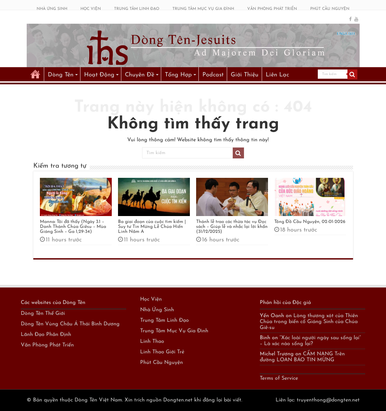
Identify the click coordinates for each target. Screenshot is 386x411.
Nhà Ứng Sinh (157, 310)
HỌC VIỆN (90, 9)
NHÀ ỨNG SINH (52, 9)
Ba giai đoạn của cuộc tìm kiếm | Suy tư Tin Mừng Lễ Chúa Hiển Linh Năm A (152, 226)
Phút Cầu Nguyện (161, 362)
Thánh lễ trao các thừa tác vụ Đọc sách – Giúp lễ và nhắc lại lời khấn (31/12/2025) (232, 226)
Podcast (212, 75)
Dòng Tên (61, 75)
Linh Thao (152, 341)
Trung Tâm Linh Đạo (164, 320)
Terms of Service (279, 378)
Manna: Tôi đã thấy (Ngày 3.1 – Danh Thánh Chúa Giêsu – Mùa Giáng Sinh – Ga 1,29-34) (73, 226)
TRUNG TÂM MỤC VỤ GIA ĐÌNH (203, 9)
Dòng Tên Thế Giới (43, 313)
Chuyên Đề (139, 75)
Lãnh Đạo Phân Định (46, 334)
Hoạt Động (99, 75)
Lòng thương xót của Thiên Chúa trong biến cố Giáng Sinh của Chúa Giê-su (309, 321)
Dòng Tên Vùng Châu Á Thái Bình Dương (70, 324)
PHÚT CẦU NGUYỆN (329, 9)
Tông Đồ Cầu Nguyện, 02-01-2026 (309, 221)
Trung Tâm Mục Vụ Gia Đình (174, 331)
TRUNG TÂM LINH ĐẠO (136, 9)
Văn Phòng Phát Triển (47, 345)
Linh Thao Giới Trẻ (162, 352)
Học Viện (151, 299)
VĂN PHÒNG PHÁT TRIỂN (272, 9)
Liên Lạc (277, 75)
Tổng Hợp (178, 75)
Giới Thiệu (244, 75)
